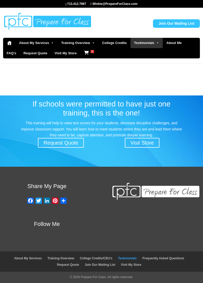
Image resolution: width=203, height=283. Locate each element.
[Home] (9, 43)
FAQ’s (11, 53)
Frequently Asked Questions (163, 258)
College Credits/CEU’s (96, 258)
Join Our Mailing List (176, 23)
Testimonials (146, 43)
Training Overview (78, 43)
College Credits (114, 43)
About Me (174, 43)
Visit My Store (65, 53)
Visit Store (142, 143)
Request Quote (35, 53)
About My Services (36, 43)
